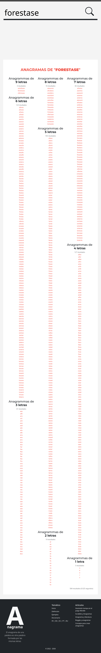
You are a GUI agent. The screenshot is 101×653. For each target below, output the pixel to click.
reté (79, 421)
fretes (21, 214)
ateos (50, 176)
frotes (21, 219)
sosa (79, 473)
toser (50, 506)
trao (79, 537)
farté (50, 224)
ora (21, 463)
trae (79, 535)
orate (50, 295)
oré (21, 466)
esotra (21, 150)
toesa (50, 494)
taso (79, 501)
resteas (79, 193)
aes (21, 411)
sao (21, 501)
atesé (50, 181)
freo (79, 354)
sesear (21, 328)
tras (79, 539)
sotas (50, 451)
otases (21, 252)
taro (79, 497)
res (21, 490)
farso (50, 216)
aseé (79, 283)
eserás (21, 145)
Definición (55, 611)
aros (79, 271)
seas (79, 442)
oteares (79, 183)
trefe (50, 513)
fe (50, 558)
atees (50, 174)
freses (21, 209)
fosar (50, 259)
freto (50, 281)
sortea (21, 345)
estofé (21, 169)
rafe (79, 402)
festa (50, 247)
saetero (79, 209)
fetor (50, 250)
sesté (50, 428)
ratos (50, 349)
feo (21, 454)
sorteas (79, 221)
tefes (50, 466)
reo (21, 487)
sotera (21, 357)
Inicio (54, 608)
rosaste (79, 200)
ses (21, 516)
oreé (79, 366)
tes (21, 542)
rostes (21, 302)
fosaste (79, 157)
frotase (79, 167)
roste (50, 385)
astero (21, 129)
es (50, 551)
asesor (21, 122)
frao (79, 352)
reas (79, 411)
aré (21, 421)
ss (50, 577)
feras (50, 243)
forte (50, 257)
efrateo (79, 102)
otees (50, 328)
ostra (50, 316)
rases (50, 340)
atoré (50, 186)
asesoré (80, 93)
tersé (50, 478)
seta (79, 461)
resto (50, 361)
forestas (51, 102)
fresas (21, 207)
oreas (50, 297)
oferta (21, 221)
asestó (21, 126)
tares (50, 459)
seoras (21, 319)
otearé (21, 254)
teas (79, 506)
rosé (79, 430)
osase (50, 304)
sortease (50, 121)
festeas (79, 143)
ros (21, 497)
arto (79, 276)
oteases (80, 186)
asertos (79, 91)
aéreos (21, 138)
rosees (21, 295)
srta (79, 485)
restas (21, 269)
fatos (50, 235)
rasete (21, 262)
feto (79, 345)
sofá (79, 468)
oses (79, 373)
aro (21, 416)
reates (21, 266)
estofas (79, 124)
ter (21, 539)
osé (21, 471)
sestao (21, 333)
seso (79, 459)
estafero (50, 93)
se (50, 570)
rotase (21, 304)
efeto (50, 190)
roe (21, 494)
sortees (79, 224)
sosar (51, 447)
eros (79, 304)
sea (21, 506)
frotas (21, 216)
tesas (50, 482)
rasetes (79, 188)
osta (79, 378)
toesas (21, 383)
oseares (80, 178)
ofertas (79, 169)
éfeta (50, 523)
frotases (51, 112)
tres (79, 544)
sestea (21, 338)
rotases (79, 207)
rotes (50, 390)
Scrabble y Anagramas (83, 614)
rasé (79, 406)
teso (79, 516)
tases (50, 463)
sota (79, 475)
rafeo (50, 333)
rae (21, 478)
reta (79, 416)
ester (50, 200)
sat (21, 504)
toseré (21, 392)
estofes (79, 126)
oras (79, 359)
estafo (21, 152)
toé (21, 549)
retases (79, 195)
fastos (21, 183)
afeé (79, 259)
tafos (50, 456)
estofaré (50, 95)
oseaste (80, 181)
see (21, 509)
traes (50, 511)
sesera (21, 330)
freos (50, 269)
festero (79, 148)
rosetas (79, 205)
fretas (21, 212)
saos (79, 437)
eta (21, 444)
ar (50, 542)
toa (21, 544)
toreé (50, 499)
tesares (79, 235)
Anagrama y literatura (83, 617)
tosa (79, 530)
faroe (50, 212)
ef (50, 549)
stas (79, 487)
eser (79, 309)
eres (79, 302)
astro (50, 171)
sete (79, 463)
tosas (50, 504)
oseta (50, 314)
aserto (21, 119)
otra (79, 395)
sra (21, 525)
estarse (79, 114)
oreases (80, 174)
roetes (21, 290)
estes (50, 202)
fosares (79, 155)
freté (50, 283)
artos (50, 157)
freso (50, 273)
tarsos (21, 359)
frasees (79, 159)
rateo (50, 345)
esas (79, 307)
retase (21, 281)
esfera (21, 148)
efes (79, 297)
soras (50, 442)
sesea (50, 418)
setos (50, 435)
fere (79, 340)
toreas (21, 385)
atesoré (79, 100)
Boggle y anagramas (83, 620)
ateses (21, 133)
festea (21, 190)
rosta (50, 383)
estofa (21, 167)
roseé (50, 380)
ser (21, 513)
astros (21, 131)
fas (21, 449)
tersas (21, 366)
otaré (50, 319)
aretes (21, 117)
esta (79, 316)
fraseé (21, 205)
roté (79, 435)
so (50, 573)
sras (79, 480)
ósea (79, 554)
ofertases (21, 93)
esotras (79, 107)
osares (21, 235)
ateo (79, 288)
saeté (50, 397)
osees (50, 309)
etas (79, 319)
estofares (21, 88)
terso (50, 475)
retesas (79, 197)
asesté (21, 124)
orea (79, 361)
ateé (79, 292)
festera (79, 145)
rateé (50, 347)
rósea (50, 392)
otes (79, 390)
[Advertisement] (50, 41)
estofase (50, 98)
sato (79, 440)
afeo (79, 254)
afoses (21, 110)
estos (50, 205)
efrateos (50, 91)
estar (50, 195)
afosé (51, 148)
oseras (21, 245)
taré (79, 499)
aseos (50, 162)
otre (79, 397)
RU (67, 621)
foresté (79, 152)
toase (50, 492)
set (21, 518)
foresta (79, 150)
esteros (79, 119)
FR (52, 621)
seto (79, 466)
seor (79, 449)
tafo (79, 492)
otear (50, 323)
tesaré (21, 373)
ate (21, 428)
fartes (21, 181)
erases (21, 141)
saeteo (21, 309)
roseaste (50, 117)
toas (79, 523)
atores (21, 136)
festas (21, 188)
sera (79, 454)
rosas (50, 376)
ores (79, 364)
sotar (50, 449)
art (21, 418)
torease (79, 238)
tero (79, 511)
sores (50, 444)
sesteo (21, 340)
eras (79, 300)
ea (50, 547)
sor (21, 520)
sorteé (21, 347)
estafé (21, 155)
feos (79, 335)
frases (21, 202)
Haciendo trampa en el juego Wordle (83, 609)
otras (50, 330)
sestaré (79, 212)
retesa (21, 285)
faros (50, 214)
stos (79, 489)
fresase (79, 162)
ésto (79, 549)
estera (21, 162)
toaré (50, 489)
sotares (79, 226)
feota (50, 238)
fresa (50, 271)
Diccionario (56, 618)
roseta (21, 297)
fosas (50, 262)
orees (50, 300)
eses (79, 311)
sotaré (21, 352)
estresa (79, 131)
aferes (21, 107)
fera (79, 338)
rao (21, 480)
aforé (50, 145)
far (21, 447)
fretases (50, 110)
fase (79, 326)
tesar (50, 480)
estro (50, 207)
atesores (50, 88)
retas (50, 366)
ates (79, 290)
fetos (50, 252)
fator (50, 233)
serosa (21, 326)
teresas (79, 231)
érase (50, 525)
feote (50, 240)
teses (50, 485)
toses (50, 508)
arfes (50, 152)
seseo (50, 421)
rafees (21, 259)
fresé (50, 276)
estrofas (51, 100)
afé (21, 414)
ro (50, 568)
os (50, 563)
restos (21, 278)
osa (21, 468)
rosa (79, 428)
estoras (79, 129)
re (50, 565)
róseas (21, 307)
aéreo (50, 188)
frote (50, 288)
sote (79, 478)
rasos (50, 342)
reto (79, 418)
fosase (21, 198)
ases (79, 281)
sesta (50, 423)
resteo (21, 273)
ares (79, 264)
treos (50, 516)
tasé (79, 504)
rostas (21, 300)
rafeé (50, 338)
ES (60, 621)
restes (21, 276)
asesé (50, 167)
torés (50, 501)
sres (79, 482)
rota (79, 432)
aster (50, 169)
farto (50, 221)
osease (21, 243)
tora (79, 527)
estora (21, 171)
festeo (21, 193)
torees (21, 387)
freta (50, 278)
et (50, 554)
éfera (50, 518)
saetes (21, 311)
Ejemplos (55, 615)
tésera (21, 397)
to (50, 584)
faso (79, 328)
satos (50, 399)
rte (21, 499)
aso (21, 423)
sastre (21, 314)
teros (50, 470)
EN (56, 621)
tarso (50, 461)
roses (50, 378)
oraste (21, 228)
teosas (21, 361)
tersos (21, 371)
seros (50, 411)
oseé (79, 376)
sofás (50, 440)
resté (50, 364)
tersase (79, 233)
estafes (79, 110)
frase (50, 266)
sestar (21, 335)
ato (21, 430)
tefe (79, 508)
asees (50, 160)
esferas (79, 105)
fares (50, 209)
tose (79, 532)
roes (79, 425)
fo (50, 561)
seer (79, 444)
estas (50, 198)
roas (79, 423)
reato (50, 352)
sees (79, 447)
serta (50, 413)
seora (50, 404)
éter (79, 551)
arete (50, 150)
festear (79, 140)
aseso (50, 164)
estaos (21, 157)
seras (50, 406)
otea (79, 387)
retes (50, 368)
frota (50, 285)
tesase (21, 376)
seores (21, 321)
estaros (79, 112)
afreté (21, 114)
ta (50, 580)
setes (50, 432)
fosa (79, 347)
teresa (21, 364)
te (50, 582)
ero (21, 440)
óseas (50, 527)
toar (79, 520)
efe (21, 433)
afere (50, 141)
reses (50, 357)
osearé (21, 240)
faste (50, 228)
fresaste (50, 107)
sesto (50, 425)
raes (79, 399)
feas (79, 333)
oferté (21, 224)
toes (79, 525)
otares (21, 250)
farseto (79, 138)
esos (79, 314)
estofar (79, 121)
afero (50, 143)
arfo (79, 266)
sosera (21, 349)
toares (21, 378)
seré (79, 456)
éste (79, 546)
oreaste (79, 176)
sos (21, 523)
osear (50, 307)
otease (21, 257)
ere (21, 437)
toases (21, 380)
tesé (79, 518)
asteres (79, 95)
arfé (79, 269)
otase (50, 321)
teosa (50, 468)
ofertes (79, 171)
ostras (21, 247)
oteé (79, 392)
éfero (50, 520)
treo (79, 542)
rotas (50, 387)
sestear (79, 214)
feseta (21, 186)
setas (50, 430)
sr (50, 575)
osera (50, 311)
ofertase (50, 114)
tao (21, 532)
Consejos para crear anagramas (82, 624)
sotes (50, 454)
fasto (50, 231)
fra (21, 461)
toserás (79, 240)
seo (21, 511)
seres (50, 409)
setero (21, 342)
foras (50, 254)
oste (79, 380)
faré (79, 323)
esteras (79, 117)
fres (79, 357)
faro (79, 321)
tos (21, 547)
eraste (21, 143)
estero (21, 164)
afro (79, 262)
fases (50, 226)
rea (21, 485)
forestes (51, 105)
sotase (21, 354)
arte (79, 273)
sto (21, 530)
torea (50, 497)
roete (50, 373)
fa (50, 556)
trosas (21, 395)
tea (21, 537)
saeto (50, 395)
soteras (79, 228)
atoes (50, 183)
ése (21, 551)
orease (21, 233)
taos (79, 494)
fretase (79, 164)
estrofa (79, 136)
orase (50, 292)
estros (21, 174)
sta (21, 528)
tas (21, 535)
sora (79, 470)
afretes (79, 88)
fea (21, 452)
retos (50, 371)
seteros (79, 219)
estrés (21, 176)
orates (21, 231)
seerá (50, 402)
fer (21, 456)
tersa (50, 473)
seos (79, 451)
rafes (50, 335)
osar (79, 368)
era (21, 435)
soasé (50, 437)
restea (21, 271)
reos (79, 413)
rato (79, 409)
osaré (50, 302)
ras (21, 482)
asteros (79, 98)
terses (21, 368)
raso (79, 404)
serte (50, 416)
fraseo (21, 200)
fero (79, 342)
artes (50, 155)
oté (21, 475)
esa (21, 442)
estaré (21, 160)
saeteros (50, 119)
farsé (50, 219)
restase (79, 190)
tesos (50, 487)
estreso (79, 133)
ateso (50, 179)
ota (21, 473)
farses (21, 179)
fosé (79, 349)
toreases (50, 124)
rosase (21, 292)
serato (21, 323)
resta (50, 359)
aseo (79, 278)
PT (63, 621)
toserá (21, 390)
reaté (50, 354)
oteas (50, 326)
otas (79, 385)
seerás (21, 316)
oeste (50, 290)
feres (50, 245)
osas (79, 371)
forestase (21, 91)
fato (79, 330)
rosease (80, 202)
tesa (79, 513)
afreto (21, 112)
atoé (79, 295)
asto (79, 285)
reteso (21, 288)
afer (79, 257)
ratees (21, 264)
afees (50, 138)
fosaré (21, 195)
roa (21, 492)
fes (21, 459)
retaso (21, 283)
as (50, 544)
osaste (21, 238)
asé (21, 425)
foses (50, 264)
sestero (79, 216)
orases (21, 226)
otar (79, 383)
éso (21, 554)
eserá (50, 193)
